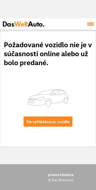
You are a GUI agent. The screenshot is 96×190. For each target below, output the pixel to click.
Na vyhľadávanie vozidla (48, 121)
